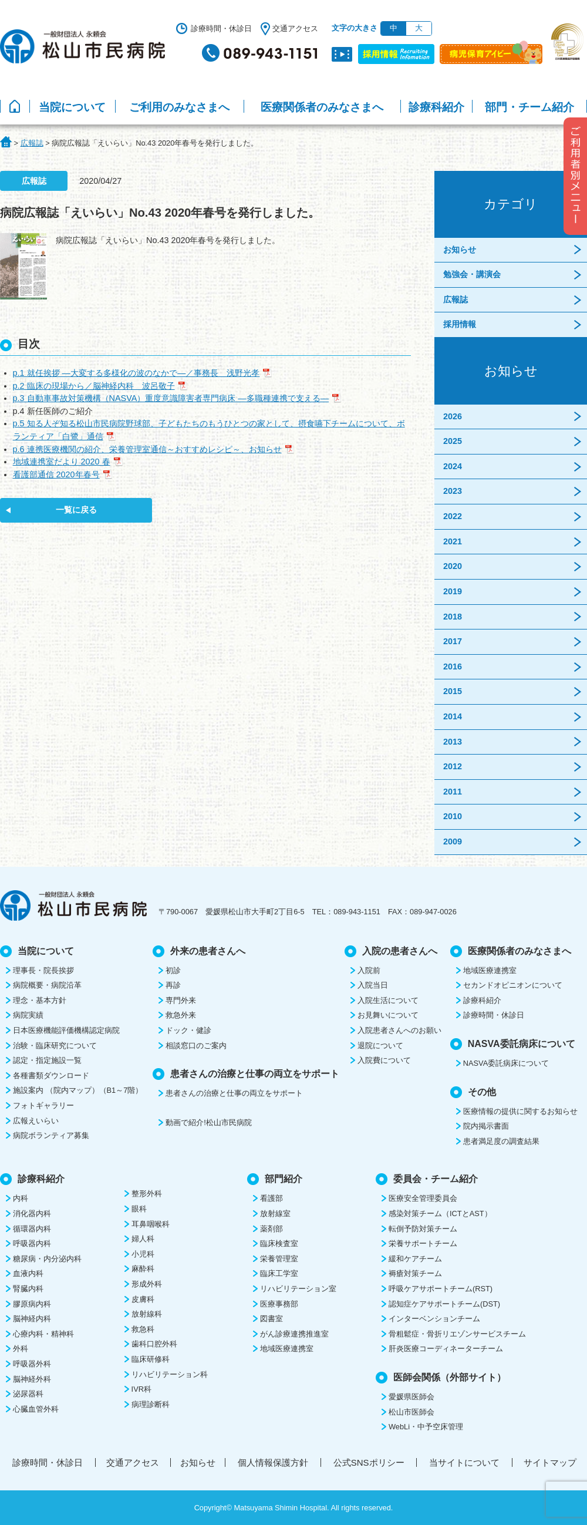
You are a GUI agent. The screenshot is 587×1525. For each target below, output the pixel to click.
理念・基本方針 (39, 1000)
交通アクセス (295, 28)
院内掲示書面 (486, 1126)
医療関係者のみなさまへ (322, 107)
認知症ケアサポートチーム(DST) (444, 1304)
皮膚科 (142, 1299)
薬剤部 (271, 1228)
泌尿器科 (28, 1393)
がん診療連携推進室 (294, 1333)
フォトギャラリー (43, 1105)
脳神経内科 (32, 1318)
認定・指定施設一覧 (47, 1060)
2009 (452, 841)
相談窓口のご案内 (196, 1045)
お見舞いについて (388, 1015)
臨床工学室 (279, 1273)
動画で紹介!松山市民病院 (209, 1122)
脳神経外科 (32, 1379)
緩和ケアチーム (415, 1258)
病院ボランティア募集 (51, 1135)
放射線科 (146, 1313)
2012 (452, 766)
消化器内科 (32, 1213)
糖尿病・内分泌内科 (47, 1258)
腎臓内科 (28, 1288)
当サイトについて (464, 1462)
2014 (452, 716)
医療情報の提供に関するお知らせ (520, 1111)
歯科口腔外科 (154, 1343)
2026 (452, 416)
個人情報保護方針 (273, 1462)
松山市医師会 (411, 1412)
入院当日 (372, 985)
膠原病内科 (32, 1304)
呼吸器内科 (32, 1243)
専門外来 (181, 1000)
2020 (452, 566)
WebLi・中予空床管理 (426, 1426)
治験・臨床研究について (55, 1045)
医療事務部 (279, 1304)
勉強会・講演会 (472, 274)
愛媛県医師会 (411, 1396)
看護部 (271, 1198)
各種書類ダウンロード (51, 1075)
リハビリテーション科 (169, 1374)
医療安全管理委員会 (423, 1198)
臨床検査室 (279, 1243)
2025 (452, 441)
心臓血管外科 (36, 1409)
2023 (452, 491)
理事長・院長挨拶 (43, 970)
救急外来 (181, 1015)
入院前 (368, 970)
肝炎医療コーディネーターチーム (446, 1348)
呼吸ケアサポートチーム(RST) (440, 1288)
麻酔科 (142, 1268)
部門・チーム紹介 (529, 107)
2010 (452, 816)
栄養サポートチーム (423, 1243)
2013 (452, 741)
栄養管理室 (279, 1258)
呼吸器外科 (32, 1363)
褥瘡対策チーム (415, 1273)
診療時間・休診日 (221, 28)
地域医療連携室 (490, 970)
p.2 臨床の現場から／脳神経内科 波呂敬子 (94, 385)
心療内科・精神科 (43, 1333)
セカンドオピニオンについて (512, 985)
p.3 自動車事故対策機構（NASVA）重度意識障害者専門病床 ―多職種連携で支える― (171, 398)
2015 (452, 691)
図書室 (271, 1318)
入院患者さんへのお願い (399, 1030)
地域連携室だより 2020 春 (61, 461)
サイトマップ (550, 1462)
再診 (173, 985)
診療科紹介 (436, 107)
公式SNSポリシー (368, 1462)
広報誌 (455, 299)
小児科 (142, 1254)
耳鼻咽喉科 (150, 1224)
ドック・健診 (188, 1030)
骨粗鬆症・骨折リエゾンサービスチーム (457, 1333)
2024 (452, 466)
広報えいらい (36, 1120)
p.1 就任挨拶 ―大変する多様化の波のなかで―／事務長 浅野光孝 (136, 373)
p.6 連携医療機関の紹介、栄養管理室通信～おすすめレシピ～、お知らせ (147, 449)
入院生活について (388, 1000)
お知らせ (459, 249)
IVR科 (141, 1389)
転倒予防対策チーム (423, 1228)
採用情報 (459, 324)
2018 (452, 616)
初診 (173, 970)
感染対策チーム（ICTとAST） (440, 1213)
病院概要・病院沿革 (47, 985)
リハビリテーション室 (298, 1288)
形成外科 (146, 1284)
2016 (452, 666)
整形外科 (146, 1193)
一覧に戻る (76, 509)
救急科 (142, 1329)
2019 (452, 591)
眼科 (139, 1208)
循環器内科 (32, 1228)
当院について (72, 107)
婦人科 (142, 1238)
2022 (452, 516)
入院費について (384, 1060)
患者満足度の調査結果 (501, 1141)
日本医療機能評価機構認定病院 (66, 1030)
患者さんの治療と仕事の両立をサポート (234, 1093)
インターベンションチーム (434, 1318)
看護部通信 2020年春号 (56, 474)
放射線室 (275, 1213)
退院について (380, 1045)
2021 (452, 541)
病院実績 (28, 1015)
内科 (20, 1198)
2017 (452, 641)
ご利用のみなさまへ (179, 107)
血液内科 (28, 1273)
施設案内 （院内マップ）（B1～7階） (78, 1090)
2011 (452, 791)
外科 (20, 1348)
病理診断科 (150, 1404)
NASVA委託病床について (506, 1063)
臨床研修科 (150, 1359)
